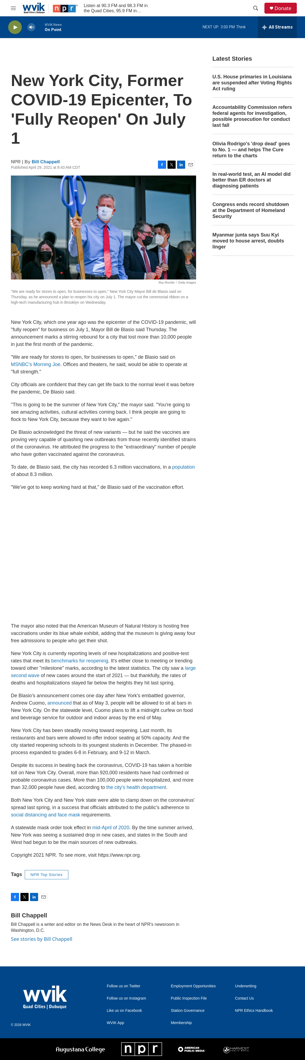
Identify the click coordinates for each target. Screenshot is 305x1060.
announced (59, 703)
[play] (15, 27)
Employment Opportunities (193, 986)
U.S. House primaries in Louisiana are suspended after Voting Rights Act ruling (252, 82)
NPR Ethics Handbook (254, 1011)
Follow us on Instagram (126, 998)
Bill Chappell (46, 161)
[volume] (31, 27)
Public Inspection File (189, 998)
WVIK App (115, 1023)
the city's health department (136, 787)
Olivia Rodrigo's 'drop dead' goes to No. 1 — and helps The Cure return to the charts (251, 149)
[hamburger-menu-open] (13, 8)
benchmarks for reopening (79, 660)
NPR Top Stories (46, 874)
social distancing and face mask (45, 815)
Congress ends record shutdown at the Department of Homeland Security (250, 210)
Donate (282, 8)
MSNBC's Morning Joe (35, 364)
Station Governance (188, 1011)
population (183, 467)
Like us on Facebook (124, 1011)
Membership (181, 1023)
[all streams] (277, 27)
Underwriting (246, 986)
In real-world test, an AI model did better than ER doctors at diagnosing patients (251, 180)
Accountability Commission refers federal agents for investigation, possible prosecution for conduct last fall (252, 116)
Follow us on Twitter (123, 986)
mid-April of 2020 (110, 827)
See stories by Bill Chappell (41, 939)
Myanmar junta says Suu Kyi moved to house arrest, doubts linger (248, 241)
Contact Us (244, 998)
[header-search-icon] (256, 8)
